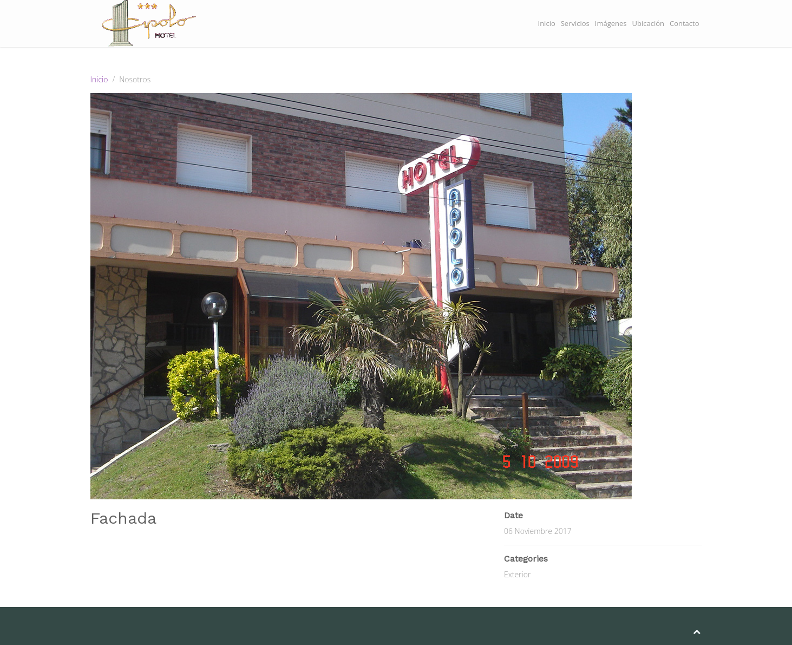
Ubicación (648, 23)
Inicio (546, 23)
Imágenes (611, 23)
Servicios (575, 23)
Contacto (684, 23)
